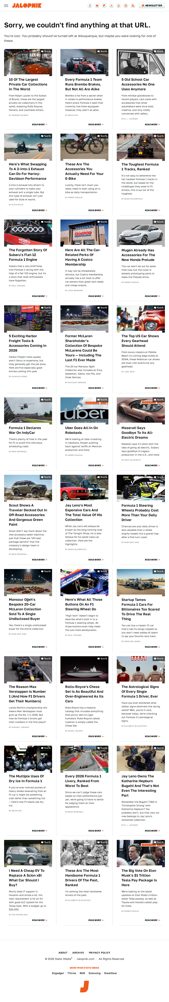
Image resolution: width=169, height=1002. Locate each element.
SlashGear (110, 973)
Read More (38, 124)
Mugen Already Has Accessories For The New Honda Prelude (138, 255)
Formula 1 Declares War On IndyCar (25, 430)
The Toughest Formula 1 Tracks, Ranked (140, 166)
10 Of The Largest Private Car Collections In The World (28, 84)
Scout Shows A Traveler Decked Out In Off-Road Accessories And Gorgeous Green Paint (28, 515)
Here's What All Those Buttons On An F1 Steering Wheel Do (83, 604)
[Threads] (118, 5)
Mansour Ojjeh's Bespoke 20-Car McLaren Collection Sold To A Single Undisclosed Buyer (25, 609)
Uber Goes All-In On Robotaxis (81, 430)
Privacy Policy (99, 952)
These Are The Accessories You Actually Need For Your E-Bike (84, 171)
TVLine (71, 973)
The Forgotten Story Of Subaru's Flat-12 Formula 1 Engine (28, 255)
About (63, 952)
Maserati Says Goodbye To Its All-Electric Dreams (137, 432)
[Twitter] (111, 5)
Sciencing (95, 973)
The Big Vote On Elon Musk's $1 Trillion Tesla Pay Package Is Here (139, 878)
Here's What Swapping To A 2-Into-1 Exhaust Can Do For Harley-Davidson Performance (27, 171)
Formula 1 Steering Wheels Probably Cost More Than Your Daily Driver (140, 512)
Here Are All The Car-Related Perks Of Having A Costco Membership (83, 257)
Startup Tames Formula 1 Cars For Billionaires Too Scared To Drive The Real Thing (141, 609)
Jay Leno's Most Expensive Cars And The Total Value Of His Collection (83, 512)
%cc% (47, 51)
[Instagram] (125, 5)
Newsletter (152, 5)
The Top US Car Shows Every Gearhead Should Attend (140, 341)
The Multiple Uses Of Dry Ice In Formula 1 (26, 778)
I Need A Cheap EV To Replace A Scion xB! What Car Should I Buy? (26, 878)
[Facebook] (90, 5)
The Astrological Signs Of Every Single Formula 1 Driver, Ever (140, 691)
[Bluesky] (97, 5)
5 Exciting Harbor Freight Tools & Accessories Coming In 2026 (27, 343)
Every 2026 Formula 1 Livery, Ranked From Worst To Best (83, 781)
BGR (82, 973)
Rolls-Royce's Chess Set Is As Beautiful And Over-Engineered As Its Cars (84, 694)
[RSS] (133, 5)
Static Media (63, 959)
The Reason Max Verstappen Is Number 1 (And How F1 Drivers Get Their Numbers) (27, 694)
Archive (78, 952)
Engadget (58, 973)
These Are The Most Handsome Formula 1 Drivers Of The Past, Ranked (82, 878)
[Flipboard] (104, 5)
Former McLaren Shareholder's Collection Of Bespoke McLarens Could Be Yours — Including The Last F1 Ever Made (83, 348)
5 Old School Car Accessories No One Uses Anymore (138, 84)
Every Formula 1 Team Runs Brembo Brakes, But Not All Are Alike (83, 84)
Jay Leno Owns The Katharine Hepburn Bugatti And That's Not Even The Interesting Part (140, 785)
